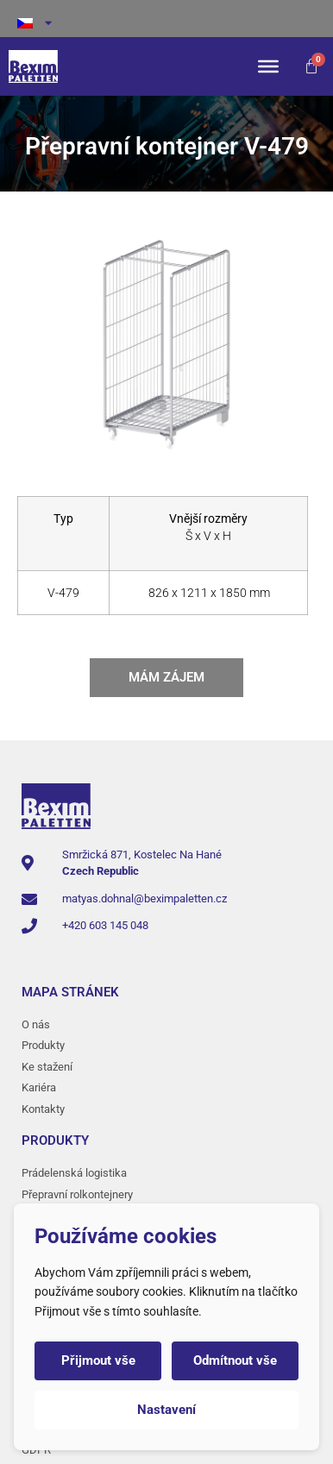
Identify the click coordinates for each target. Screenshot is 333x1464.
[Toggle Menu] (268, 66)
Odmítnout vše (235, 1360)
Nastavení (166, 1409)
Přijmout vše (98, 1360)
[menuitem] (166, 23)
